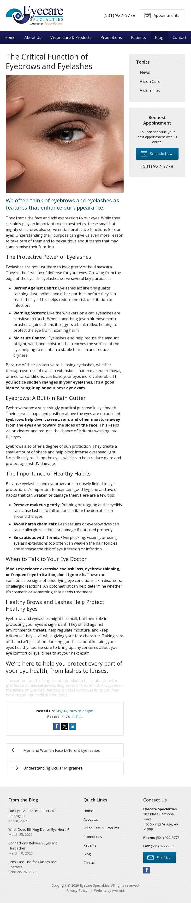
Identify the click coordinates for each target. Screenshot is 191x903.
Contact (179, 37)
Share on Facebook (56, 726)
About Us (32, 37)
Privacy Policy (76, 890)
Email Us (158, 857)
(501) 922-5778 (119, 15)
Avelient (118, 890)
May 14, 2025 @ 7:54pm (74, 711)
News (145, 72)
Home (10, 37)
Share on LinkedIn (72, 726)
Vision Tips (74, 716)
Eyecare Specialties (94, 885)
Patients (138, 37)
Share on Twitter (64, 726)
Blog (159, 37)
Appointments (161, 15)
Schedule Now (156, 153)
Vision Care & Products (70, 37)
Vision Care (150, 81)
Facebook (146, 870)
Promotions (111, 37)
